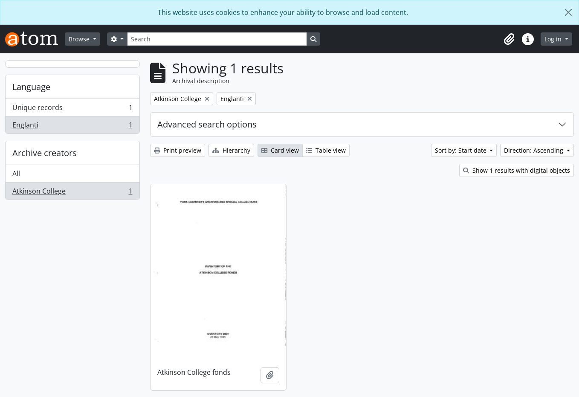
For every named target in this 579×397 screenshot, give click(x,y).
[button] (509, 39)
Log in (553, 39)
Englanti (72, 126)
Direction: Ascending (534, 150)
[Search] (217, 39)
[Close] (568, 12)
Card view (280, 150)
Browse (80, 39)
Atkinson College (72, 193)
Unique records (72, 109)
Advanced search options (207, 124)
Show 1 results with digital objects (516, 170)
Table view (326, 150)
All (16, 173)
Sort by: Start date (461, 150)
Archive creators (44, 153)
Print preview (177, 150)
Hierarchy (231, 150)
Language (31, 87)
